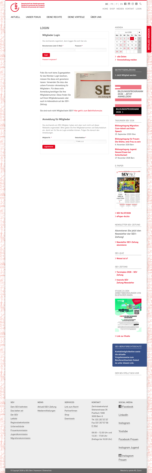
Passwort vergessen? (49, 59)
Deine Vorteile (76, 17)
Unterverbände (17, 426)
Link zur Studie (123, 336)
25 (128, 48)
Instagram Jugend (129, 447)
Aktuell (15, 17)
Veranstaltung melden (127, 60)
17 (124, 45)
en (121, 4)
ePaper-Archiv (123, 217)
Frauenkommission (19, 430)
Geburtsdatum (80, 138)
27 (136, 48)
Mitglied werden (149, 39)
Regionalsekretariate (20, 422)
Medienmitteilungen (46, 411)
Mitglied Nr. (46, 138)
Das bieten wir (17, 411)
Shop (112, 9)
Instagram (124, 423)
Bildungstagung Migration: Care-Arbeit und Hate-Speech (127, 129)
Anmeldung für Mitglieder (56, 119)
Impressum (37, 471)
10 (124, 42)
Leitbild (14, 419)
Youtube (123, 431)
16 (120, 45)
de (106, 4)
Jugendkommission (19, 434)
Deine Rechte (54, 17)
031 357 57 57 (101, 420)
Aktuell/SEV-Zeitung (47, 407)
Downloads (70, 419)
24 (124, 48)
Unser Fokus (33, 17)
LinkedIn (123, 415)
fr (112, 4)
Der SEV (14, 415)
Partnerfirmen (71, 411)
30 (121, 52)
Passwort (78, 46)
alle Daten (121, 57)
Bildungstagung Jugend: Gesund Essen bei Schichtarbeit (126, 152)
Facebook (127, 407)
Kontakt (129, 9)
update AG (132, 471)
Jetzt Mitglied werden (126, 75)
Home (105, 9)
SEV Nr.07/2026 (124, 213)
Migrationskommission (21, 438)
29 (117, 52)
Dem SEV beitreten (19, 407)
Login (138, 9)
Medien (120, 9)
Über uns (96, 17)
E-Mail (95, 426)
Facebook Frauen (128, 439)
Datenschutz (47, 471)
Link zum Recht (72, 407)
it (116, 4)
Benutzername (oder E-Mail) (52, 46)
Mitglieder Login (51, 35)
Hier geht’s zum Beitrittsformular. (88, 111)
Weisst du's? (122, 259)
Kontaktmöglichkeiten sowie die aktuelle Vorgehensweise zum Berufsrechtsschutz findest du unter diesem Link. (127, 357)
